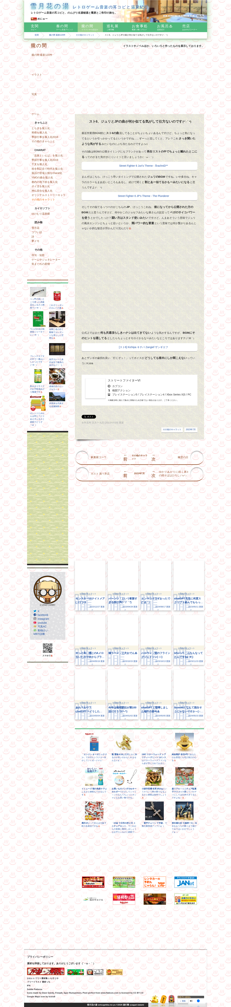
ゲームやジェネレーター (46, 259)
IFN (28, 985)
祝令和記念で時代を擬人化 (47, 168)
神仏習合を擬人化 (42, 190)
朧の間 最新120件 (57, 35)
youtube (42, 622)
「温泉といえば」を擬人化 (47, 155)
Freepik (59, 993)
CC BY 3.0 (138, 993)
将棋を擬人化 (39, 132)
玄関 (37, 35)
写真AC (42, 626)
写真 (34, 94)
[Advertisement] (48, 498)
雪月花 (35, 227)
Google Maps (33, 996)
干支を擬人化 (39, 164)
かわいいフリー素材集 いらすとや (42, 978)
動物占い (43, 630)
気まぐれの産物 (41, 263)
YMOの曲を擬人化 (42, 177)
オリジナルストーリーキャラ (49, 195)
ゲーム (35, 114)
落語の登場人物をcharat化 (47, 173)
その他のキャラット (85, 35)
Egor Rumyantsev (72, 993)
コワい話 (37, 232)
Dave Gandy (48, 993)
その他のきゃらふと (43, 141)
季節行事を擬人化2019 (45, 159)
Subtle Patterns (34, 989)
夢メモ (35, 240)
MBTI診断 (39, 633)
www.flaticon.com (110, 993)
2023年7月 (191, 429)
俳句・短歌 (38, 255)
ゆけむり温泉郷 (41, 213)
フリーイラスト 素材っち (38, 982)
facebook (43, 614)
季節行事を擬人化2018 (45, 136)
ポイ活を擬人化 (41, 186)
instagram (43, 618)
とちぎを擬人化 (41, 128)
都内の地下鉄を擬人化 (45, 181)
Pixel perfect (89, 993)
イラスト (37, 74)
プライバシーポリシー (40, 956)
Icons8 (52, 996)
